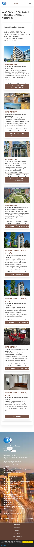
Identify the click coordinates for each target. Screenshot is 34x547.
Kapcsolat (17, 530)
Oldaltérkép (17, 524)
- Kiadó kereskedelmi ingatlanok (13, 496)
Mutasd (10, 448)
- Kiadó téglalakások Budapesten (13, 511)
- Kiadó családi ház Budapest (12, 483)
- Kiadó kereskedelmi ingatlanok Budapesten (13, 499)
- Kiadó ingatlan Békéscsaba (12, 487)
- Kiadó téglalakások (9, 485)
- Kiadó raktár (7, 504)
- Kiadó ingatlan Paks (10, 490)
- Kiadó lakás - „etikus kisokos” (13, 472)
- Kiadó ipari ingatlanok (10, 492)
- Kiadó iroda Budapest (10, 494)
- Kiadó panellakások (10, 502)
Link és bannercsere (17, 536)
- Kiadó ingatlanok (9, 479)
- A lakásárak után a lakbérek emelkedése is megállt (16, 465)
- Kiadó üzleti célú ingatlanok (12, 513)
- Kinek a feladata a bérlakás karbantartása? (12, 462)
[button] (17, 3)
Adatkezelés (17, 527)
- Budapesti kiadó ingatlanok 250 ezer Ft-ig (16, 509)
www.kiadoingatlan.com (12, 446)
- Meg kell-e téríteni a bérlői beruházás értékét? (15, 458)
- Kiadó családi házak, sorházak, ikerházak (16, 481)
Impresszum (17, 533)
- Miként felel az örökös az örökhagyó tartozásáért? (15, 469)
